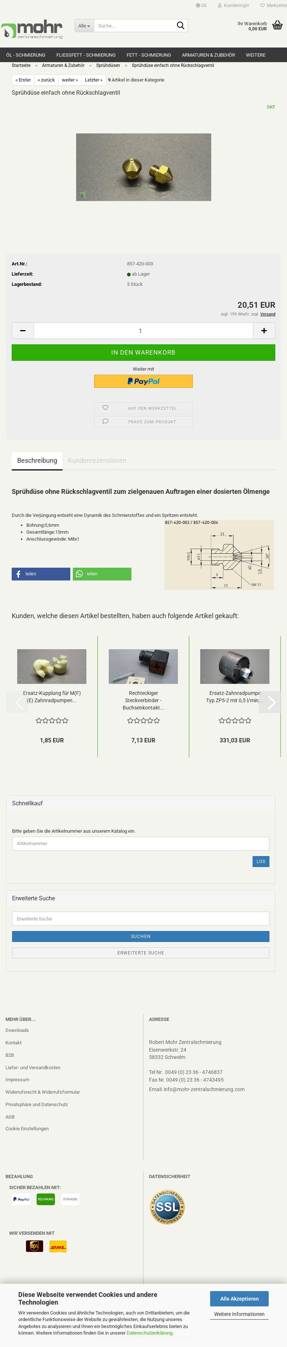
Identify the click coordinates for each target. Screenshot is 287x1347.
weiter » (70, 80)
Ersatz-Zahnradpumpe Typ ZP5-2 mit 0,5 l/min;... (235, 696)
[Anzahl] (143, 330)
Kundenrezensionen (97, 460)
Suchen (141, 936)
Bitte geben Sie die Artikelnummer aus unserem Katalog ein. (73, 831)
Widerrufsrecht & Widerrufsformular (42, 1092)
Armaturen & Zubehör (208, 55)
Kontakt (13, 1042)
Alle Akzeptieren (239, 1299)
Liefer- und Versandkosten (32, 1067)
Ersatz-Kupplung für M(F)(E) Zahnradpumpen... (52, 696)
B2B (9, 1055)
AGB (10, 1117)
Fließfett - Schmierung (86, 55)
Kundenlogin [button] (233, 5)
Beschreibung (37, 460)
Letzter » (93, 80)
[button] (201, 5)
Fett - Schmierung (149, 55)
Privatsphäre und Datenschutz (36, 1104)
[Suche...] (84, 25)
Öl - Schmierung (25, 55)
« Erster (23, 80)
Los (261, 861)
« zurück (46, 80)
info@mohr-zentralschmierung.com (204, 1089)
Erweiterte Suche (141, 953)
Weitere (255, 55)
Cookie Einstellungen (27, 1128)
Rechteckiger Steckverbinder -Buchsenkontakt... (143, 700)
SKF (271, 107)
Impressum (17, 1079)
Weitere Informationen (239, 1314)
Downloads (17, 1030)
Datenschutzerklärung (149, 1333)
